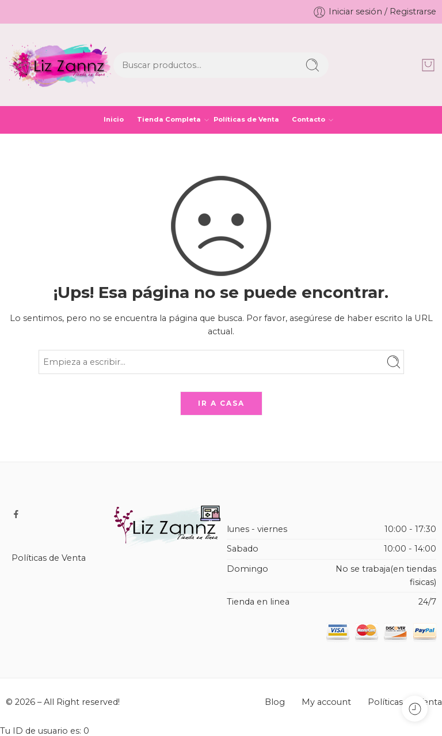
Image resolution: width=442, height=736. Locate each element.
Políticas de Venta (246, 119)
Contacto (308, 120)
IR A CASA (221, 403)
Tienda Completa (169, 120)
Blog (275, 702)
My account (326, 702)
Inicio (114, 119)
